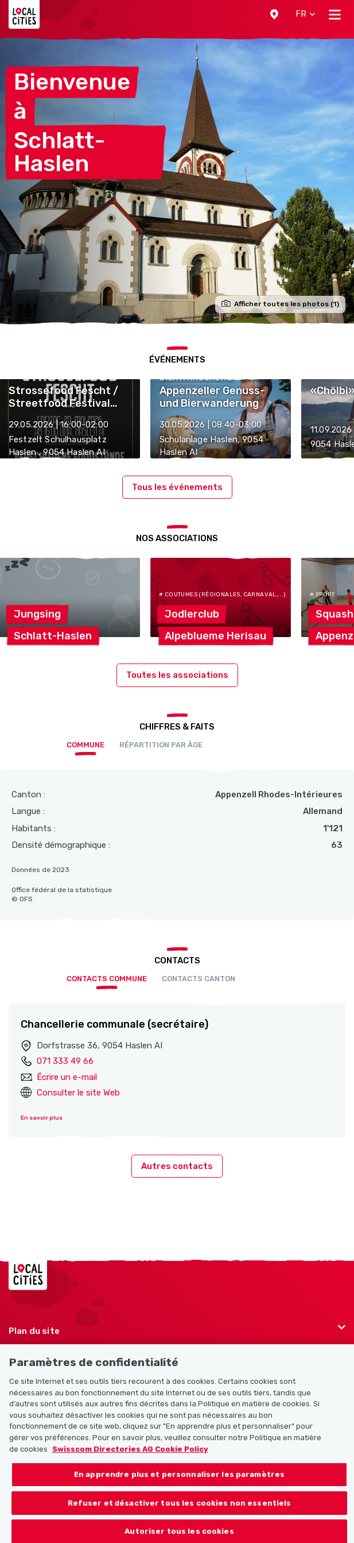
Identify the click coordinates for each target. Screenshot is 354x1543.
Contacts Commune (107, 978)
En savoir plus (42, 1117)
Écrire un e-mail (67, 1077)
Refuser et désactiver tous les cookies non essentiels (179, 1509)
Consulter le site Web (78, 1092)
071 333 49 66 (65, 1061)
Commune (85, 744)
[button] (274, 14)
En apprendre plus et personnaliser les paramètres (179, 1481)
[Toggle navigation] (334, 14)
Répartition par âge (161, 744)
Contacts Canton (198, 978)
